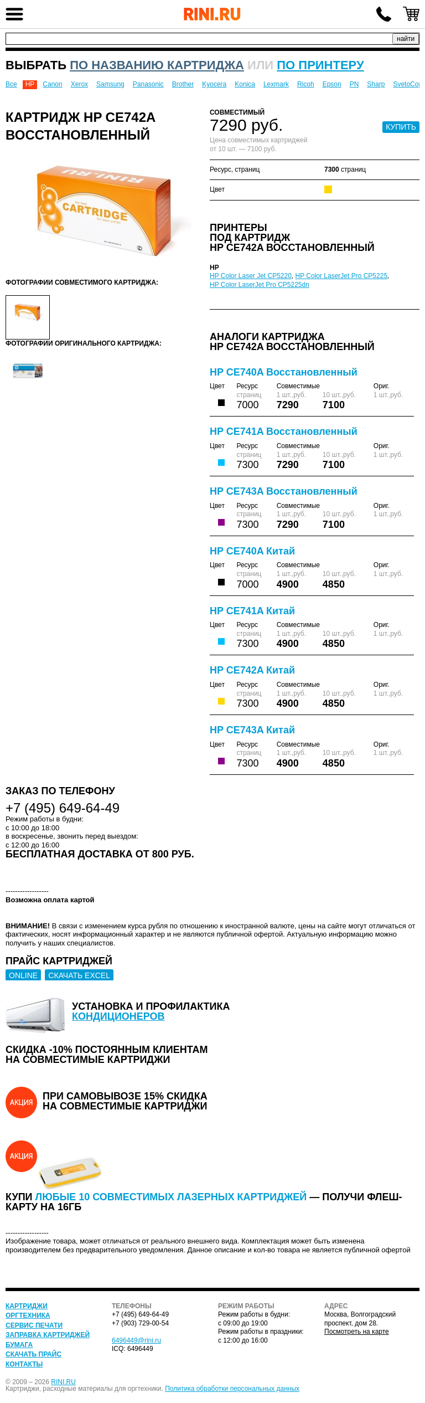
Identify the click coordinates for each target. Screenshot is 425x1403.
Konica (245, 84)
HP (30, 84)
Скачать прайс (33, 1354)
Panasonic (148, 84)
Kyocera (214, 84)
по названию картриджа (157, 65)
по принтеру (320, 65)
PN (354, 84)
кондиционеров (118, 1016)
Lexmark (276, 84)
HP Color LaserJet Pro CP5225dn (259, 285)
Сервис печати (34, 1325)
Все (11, 84)
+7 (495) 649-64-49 (383, 14)
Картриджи (27, 1306)
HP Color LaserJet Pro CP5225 (342, 276)
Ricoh (305, 84)
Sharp (376, 84)
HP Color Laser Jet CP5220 (251, 276)
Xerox (79, 84)
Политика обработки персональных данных (232, 1388)
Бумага (19, 1345)
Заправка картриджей (48, 1335)
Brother (183, 84)
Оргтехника (28, 1315)
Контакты (24, 1364)
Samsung (110, 84)
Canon (52, 84)
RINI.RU (63, 1382)
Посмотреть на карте (356, 1331)
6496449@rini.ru (136, 1340)
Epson (332, 84)
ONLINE (23, 975)
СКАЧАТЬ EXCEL (79, 975)
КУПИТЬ (401, 126)
